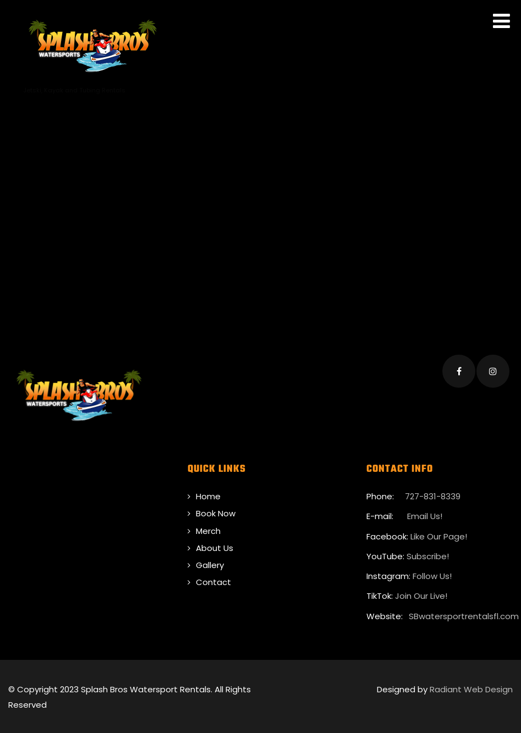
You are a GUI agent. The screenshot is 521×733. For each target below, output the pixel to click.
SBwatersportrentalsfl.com (464, 614)
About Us (214, 546)
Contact (213, 580)
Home (208, 494)
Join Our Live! (421, 594)
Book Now (215, 511)
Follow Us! (432, 574)
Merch (208, 528)
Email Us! (423, 514)
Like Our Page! (438, 534)
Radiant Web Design (471, 687)
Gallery (210, 563)
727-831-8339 (432, 494)
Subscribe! (428, 554)
